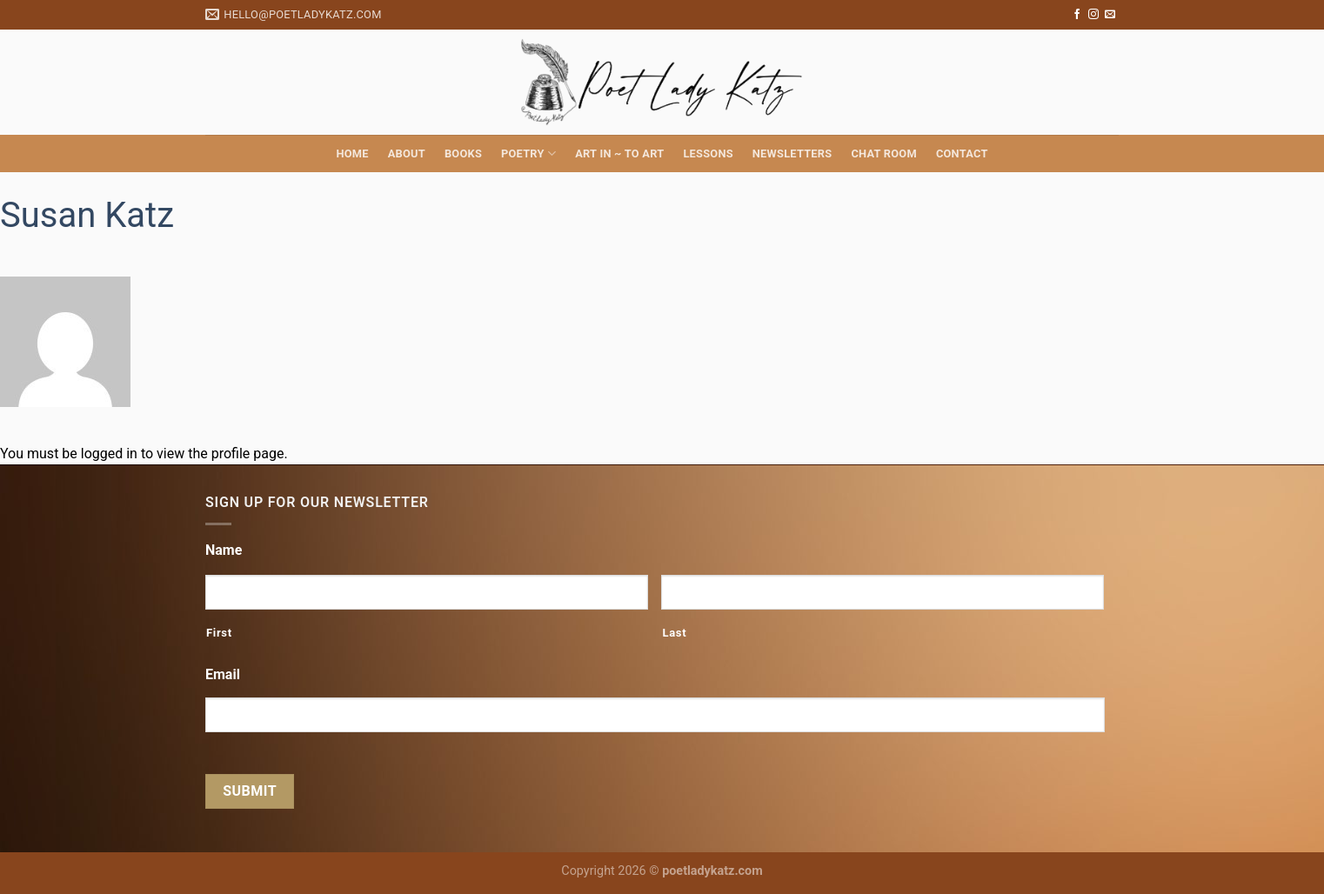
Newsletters (792, 153)
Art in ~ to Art (619, 153)
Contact (962, 153)
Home (352, 153)
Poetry (528, 153)
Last (674, 632)
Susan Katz (87, 215)
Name (223, 550)
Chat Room (883, 153)
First (219, 632)
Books (463, 153)
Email (222, 674)
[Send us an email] (1110, 15)
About (406, 153)
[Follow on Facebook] (1077, 15)
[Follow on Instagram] (1093, 15)
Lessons (707, 153)
